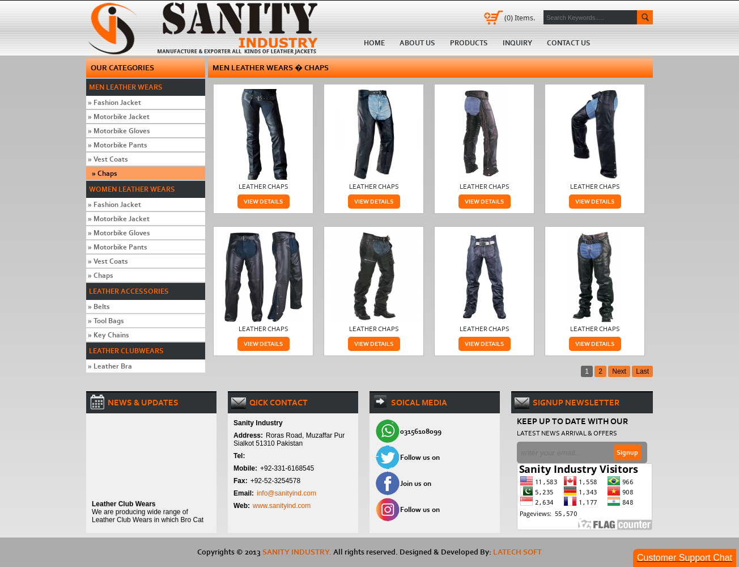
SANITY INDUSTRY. (297, 552)
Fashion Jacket (114, 102)
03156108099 (420, 431)
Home (206, 28)
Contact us (569, 43)
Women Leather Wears (132, 189)
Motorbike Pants (117, 144)
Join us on (415, 483)
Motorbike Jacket (119, 116)
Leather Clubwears (126, 350)
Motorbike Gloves (119, 130)
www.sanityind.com (282, 506)
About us (417, 43)
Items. (519, 17)
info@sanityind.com (286, 493)
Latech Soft (517, 552)
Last (642, 371)
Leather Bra (110, 366)
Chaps (104, 173)
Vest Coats (108, 159)
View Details (263, 201)
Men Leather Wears (126, 87)
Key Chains (108, 334)
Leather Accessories (129, 291)
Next (619, 371)
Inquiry (517, 43)
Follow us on (420, 457)
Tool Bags (106, 320)
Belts (99, 306)
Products (469, 43)
